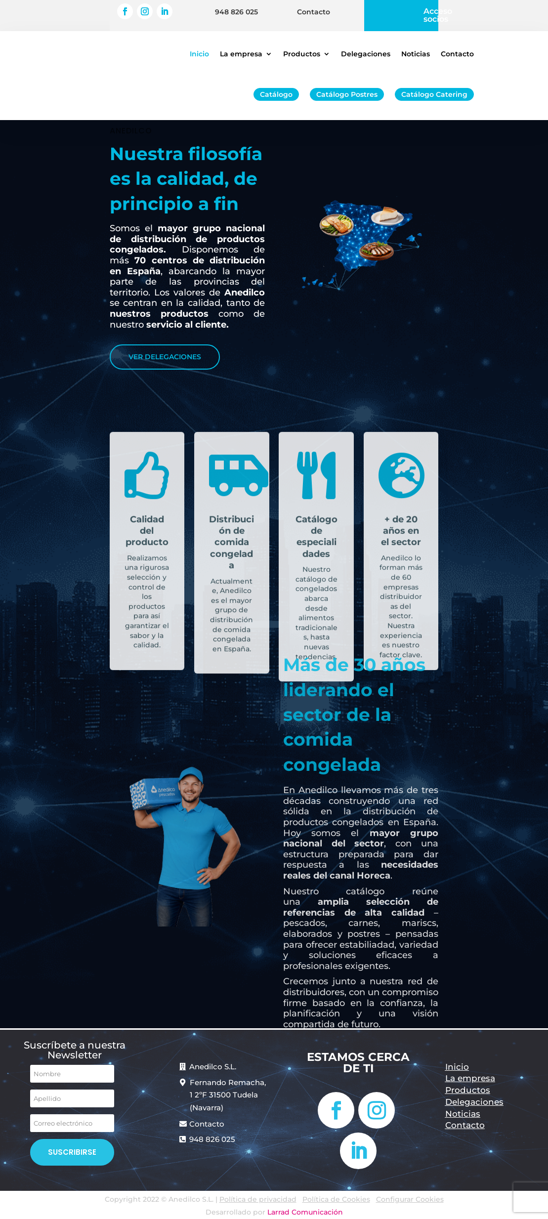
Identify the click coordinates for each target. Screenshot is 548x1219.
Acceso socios (437, 12)
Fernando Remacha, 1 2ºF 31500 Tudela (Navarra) (228, 1095)
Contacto (313, 8)
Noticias (415, 53)
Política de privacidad (257, 1199)
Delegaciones (365, 53)
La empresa (241, 53)
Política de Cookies (336, 1199)
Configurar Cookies (410, 1199)
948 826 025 (236, 8)
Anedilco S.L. (212, 1066)
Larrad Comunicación (305, 1212)
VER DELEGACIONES (164, 356)
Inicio (199, 53)
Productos (301, 53)
